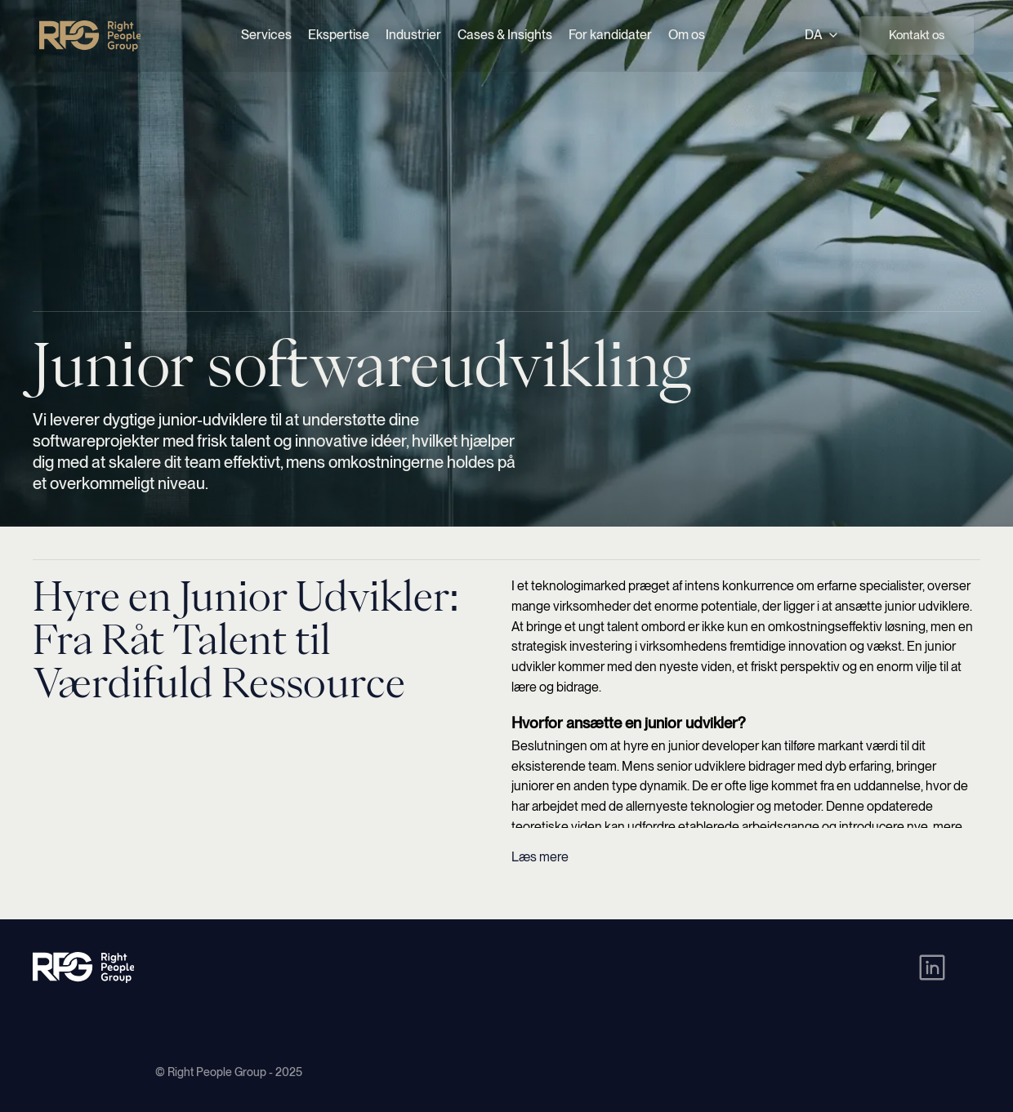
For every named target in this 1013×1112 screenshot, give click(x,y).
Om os (686, 34)
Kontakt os (916, 35)
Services (266, 34)
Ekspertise (338, 34)
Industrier (413, 34)
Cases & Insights (504, 34)
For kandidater (610, 34)
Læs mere (540, 857)
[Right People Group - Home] (90, 35)
